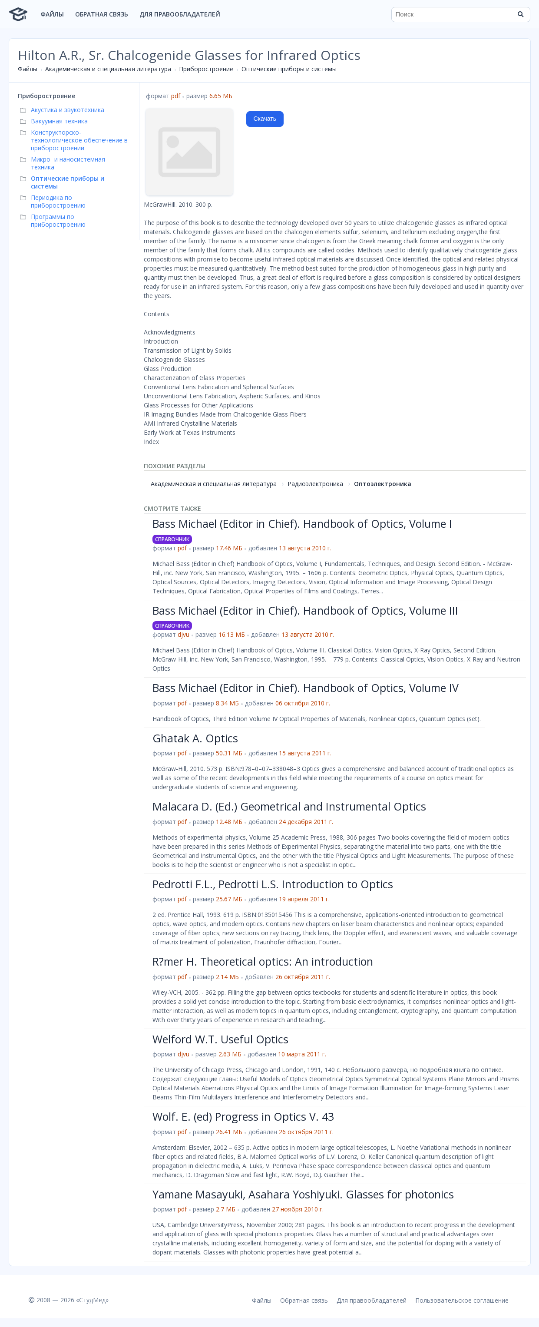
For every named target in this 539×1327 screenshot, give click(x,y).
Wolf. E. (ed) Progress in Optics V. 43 (243, 1116)
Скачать (265, 118)
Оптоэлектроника (382, 484)
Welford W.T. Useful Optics (220, 1039)
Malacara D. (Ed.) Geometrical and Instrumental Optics (289, 806)
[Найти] (521, 14)
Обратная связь (101, 14)
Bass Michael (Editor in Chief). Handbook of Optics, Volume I (302, 523)
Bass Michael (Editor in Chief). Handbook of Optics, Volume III (305, 610)
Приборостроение (206, 69)
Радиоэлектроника (315, 484)
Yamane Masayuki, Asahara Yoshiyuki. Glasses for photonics (303, 1194)
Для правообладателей (179, 14)
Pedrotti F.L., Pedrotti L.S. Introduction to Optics (272, 884)
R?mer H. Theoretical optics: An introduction (262, 961)
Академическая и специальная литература (108, 69)
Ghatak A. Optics (195, 738)
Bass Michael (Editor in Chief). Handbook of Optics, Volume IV (305, 687)
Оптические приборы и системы (289, 69)
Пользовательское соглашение (462, 1300)
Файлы (52, 14)
